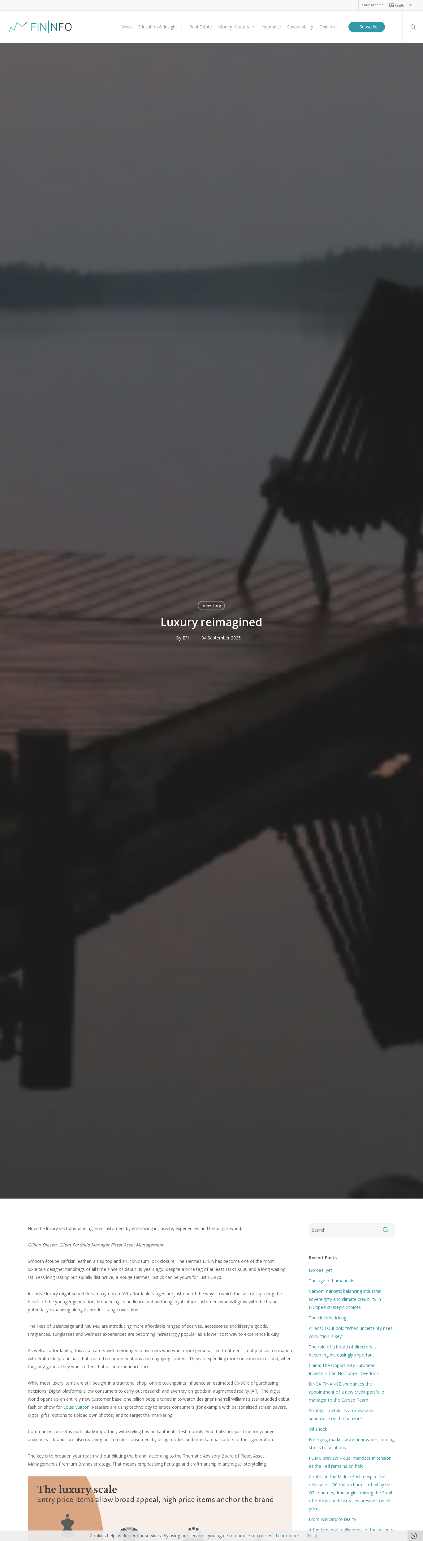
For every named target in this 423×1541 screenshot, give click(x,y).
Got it (312, 1536)
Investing (211, 605)
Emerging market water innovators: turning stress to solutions (352, 1443)
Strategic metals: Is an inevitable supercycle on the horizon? (341, 1414)
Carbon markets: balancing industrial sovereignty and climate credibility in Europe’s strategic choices (345, 1299)
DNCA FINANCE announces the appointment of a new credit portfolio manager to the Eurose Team (346, 1392)
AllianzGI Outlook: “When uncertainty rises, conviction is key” (351, 1332)
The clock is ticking (327, 1318)
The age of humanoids (331, 1281)
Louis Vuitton (76, 1407)
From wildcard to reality (332, 1519)
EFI (186, 637)
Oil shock (318, 1429)
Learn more (287, 1536)
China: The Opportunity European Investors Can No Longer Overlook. (344, 1369)
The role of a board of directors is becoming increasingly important (343, 1351)
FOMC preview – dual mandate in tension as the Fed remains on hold (350, 1462)
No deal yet (320, 1270)
